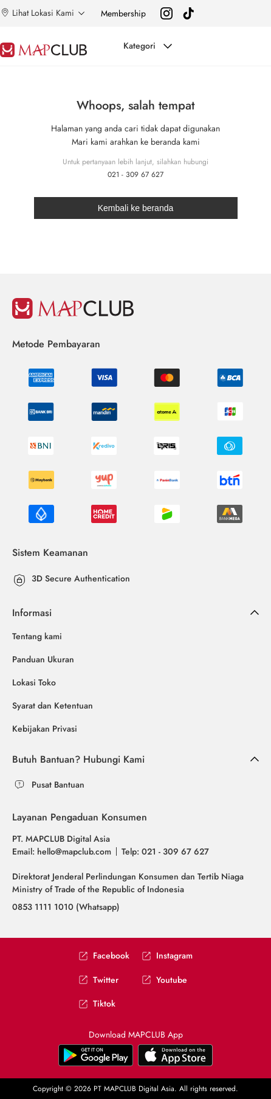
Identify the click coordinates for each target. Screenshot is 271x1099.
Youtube (164, 980)
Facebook (103, 956)
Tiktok (96, 1004)
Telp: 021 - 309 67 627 (165, 851)
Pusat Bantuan (58, 784)
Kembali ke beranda (136, 208)
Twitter (98, 980)
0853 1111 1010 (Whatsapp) (66, 907)
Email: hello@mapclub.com (61, 851)
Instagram (167, 956)
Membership (123, 13)
